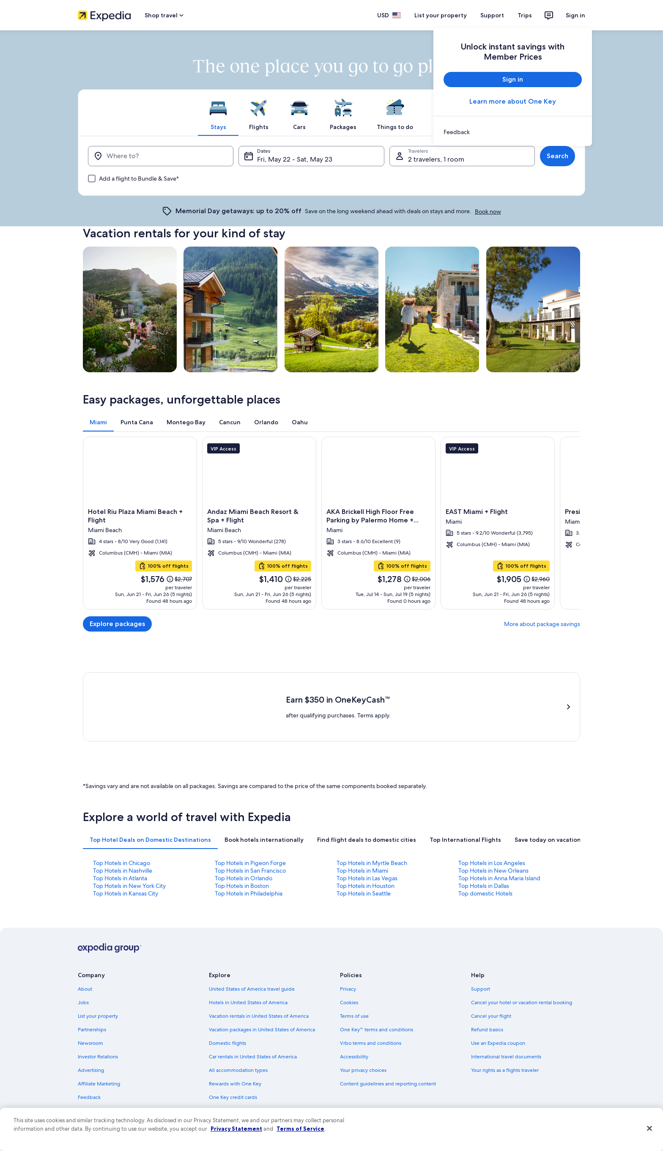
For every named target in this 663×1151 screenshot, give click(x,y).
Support (492, 15)
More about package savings (542, 624)
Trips (525, 15)
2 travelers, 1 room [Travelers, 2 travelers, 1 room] (436, 159)
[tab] (218, 112)
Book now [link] (488, 211)
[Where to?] (160, 156)
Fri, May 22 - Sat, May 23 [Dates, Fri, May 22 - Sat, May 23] (294, 159)
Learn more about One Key (512, 101)
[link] (512, 132)
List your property (440, 15)
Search (557, 156)
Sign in (575, 15)
